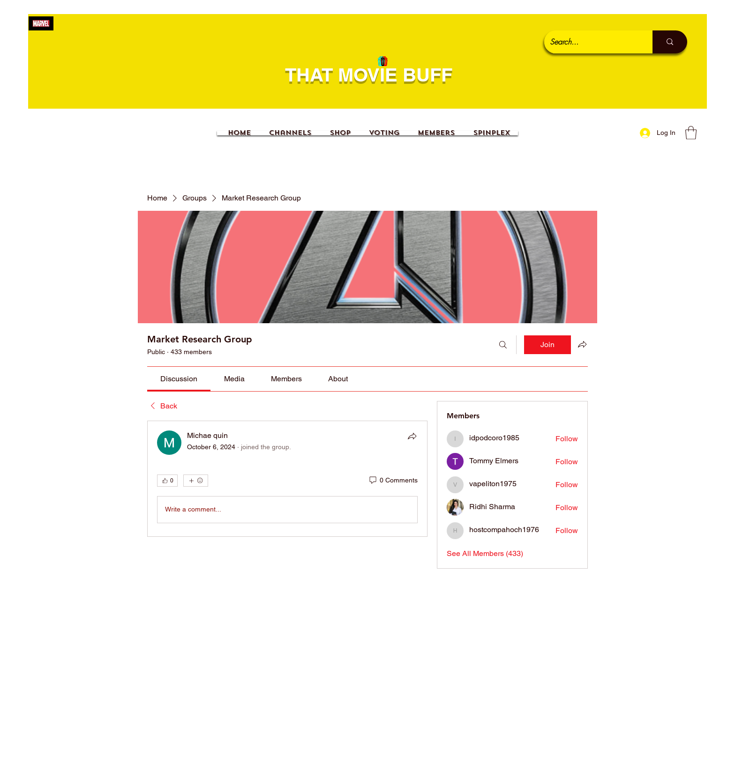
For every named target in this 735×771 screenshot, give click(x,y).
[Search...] (591, 41)
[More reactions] (195, 480)
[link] (178, 378)
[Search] (503, 344)
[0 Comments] (393, 480)
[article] (287, 479)
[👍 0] (167, 480)
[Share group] (582, 344)
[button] (691, 133)
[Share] (412, 436)
